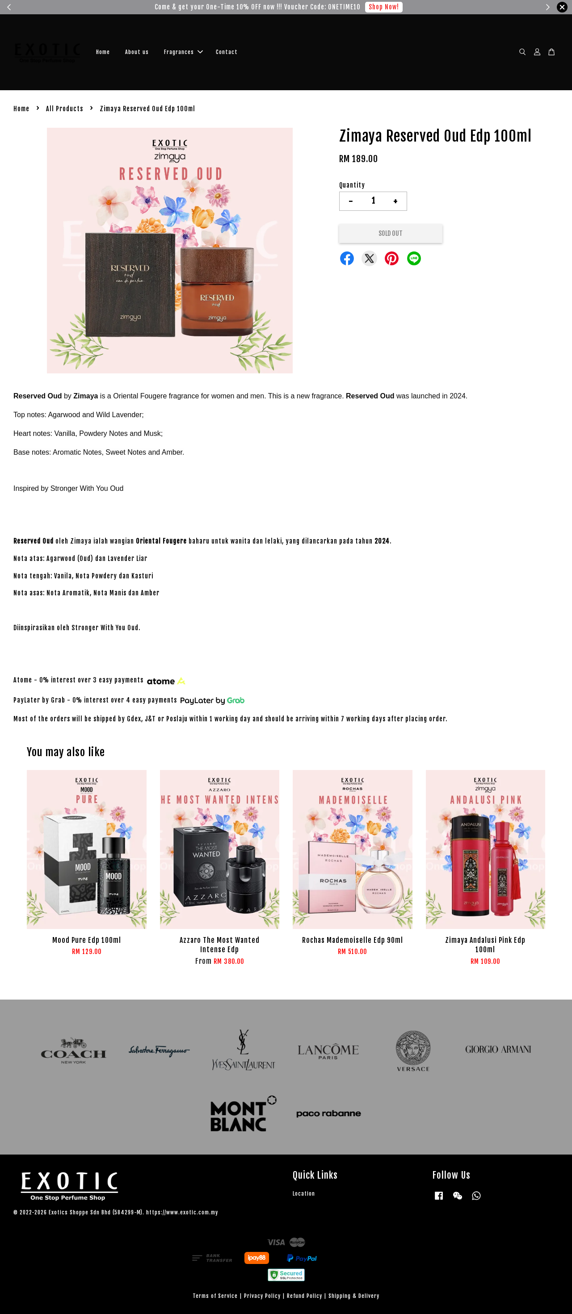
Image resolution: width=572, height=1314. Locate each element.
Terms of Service (215, 1296)
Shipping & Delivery (353, 1296)
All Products (64, 109)
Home (103, 52)
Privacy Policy (262, 1296)
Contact (227, 52)
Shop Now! (384, 7)
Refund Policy (304, 1296)
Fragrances (183, 52)
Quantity (352, 185)
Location (304, 1193)
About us (137, 52)
